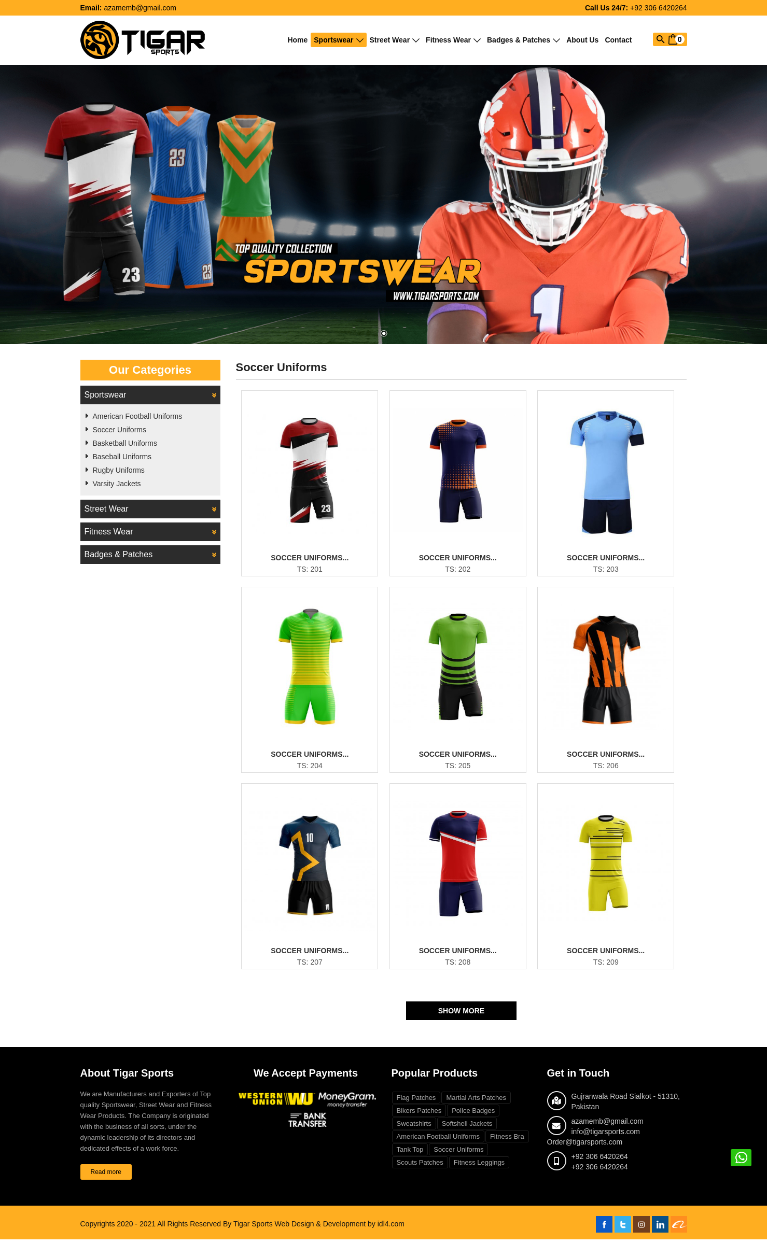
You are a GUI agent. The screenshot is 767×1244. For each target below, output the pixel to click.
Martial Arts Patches (476, 1102)
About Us (582, 40)
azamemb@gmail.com (140, 8)
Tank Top (410, 1154)
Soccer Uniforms (119, 430)
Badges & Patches (523, 40)
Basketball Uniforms (125, 443)
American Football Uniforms (138, 416)
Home (297, 40)
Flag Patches (416, 1102)
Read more (106, 1176)
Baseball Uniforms (122, 457)
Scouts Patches (420, 1167)
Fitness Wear (453, 40)
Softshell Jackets (467, 1128)
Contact (618, 40)
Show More (461, 1015)
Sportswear (338, 40)
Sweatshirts (414, 1128)
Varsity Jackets (117, 483)
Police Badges (473, 1115)
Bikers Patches (419, 1115)
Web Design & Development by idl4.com (340, 1228)
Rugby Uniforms (119, 470)
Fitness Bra (507, 1141)
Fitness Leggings (479, 1167)
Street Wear (395, 40)
